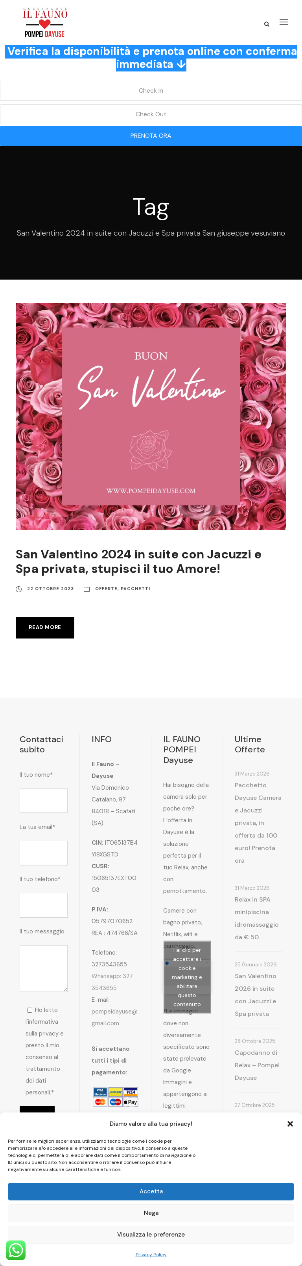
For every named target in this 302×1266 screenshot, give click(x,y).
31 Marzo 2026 (252, 773)
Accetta (151, 1191)
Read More (45, 627)
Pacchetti (135, 588)
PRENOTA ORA (151, 136)
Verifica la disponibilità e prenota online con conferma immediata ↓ (152, 58)
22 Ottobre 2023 (50, 588)
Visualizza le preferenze (151, 1235)
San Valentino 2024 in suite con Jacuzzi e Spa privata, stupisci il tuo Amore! (138, 561)
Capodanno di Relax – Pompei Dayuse (257, 1065)
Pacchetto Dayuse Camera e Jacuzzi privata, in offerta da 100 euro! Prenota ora (258, 823)
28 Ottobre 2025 (255, 1041)
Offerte (106, 588)
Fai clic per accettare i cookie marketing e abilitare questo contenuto (187, 976)
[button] (290, 1124)
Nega (151, 1213)
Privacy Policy (151, 1254)
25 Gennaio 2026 (256, 964)
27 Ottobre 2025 (255, 1105)
